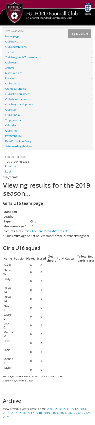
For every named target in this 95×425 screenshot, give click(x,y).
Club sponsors (14, 83)
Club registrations (16, 47)
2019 (46, 413)
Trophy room (13, 120)
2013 (82, 409)
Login (8, 171)
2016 (22, 413)
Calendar (10, 125)
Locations (11, 78)
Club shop (11, 130)
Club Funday (12, 115)
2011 (66, 409)
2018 (38, 413)
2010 (58, 409)
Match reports (13, 73)
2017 (30, 413)
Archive (9, 68)
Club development (16, 99)
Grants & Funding (15, 88)
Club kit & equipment (17, 94)
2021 (63, 413)
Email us (10, 166)
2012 (74, 409)
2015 (14, 413)
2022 (71, 413)
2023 (79, 413)
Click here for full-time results (49, 231)
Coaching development (19, 104)
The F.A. (10, 52)
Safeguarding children (18, 146)
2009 (50, 409)
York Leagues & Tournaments (23, 57)
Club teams (12, 62)
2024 (87, 413)
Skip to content (79, 33)
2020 (55, 413)
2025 (6, 417)
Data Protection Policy (18, 141)
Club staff (11, 109)
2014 (6, 413)
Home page (12, 36)
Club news (11, 41)
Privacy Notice (13, 136)
